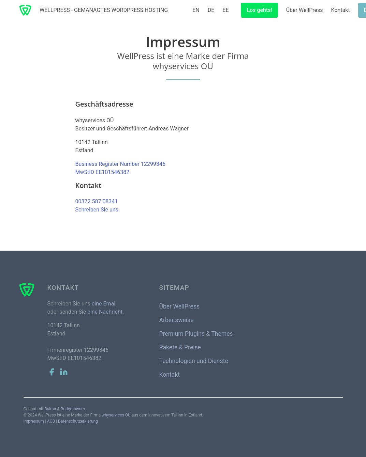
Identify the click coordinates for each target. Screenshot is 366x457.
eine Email (104, 303)
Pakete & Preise (180, 347)
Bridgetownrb (73, 409)
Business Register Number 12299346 (120, 164)
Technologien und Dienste (193, 361)
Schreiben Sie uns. (97, 209)
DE (211, 10)
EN (196, 10)
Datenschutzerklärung (78, 421)
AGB (51, 421)
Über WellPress (304, 10)
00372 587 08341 (96, 201)
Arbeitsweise (176, 320)
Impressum (34, 421)
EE (225, 10)
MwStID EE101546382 (102, 172)
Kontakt (340, 10)
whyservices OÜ (116, 415)
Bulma (50, 409)
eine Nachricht (104, 312)
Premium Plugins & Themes (196, 333)
